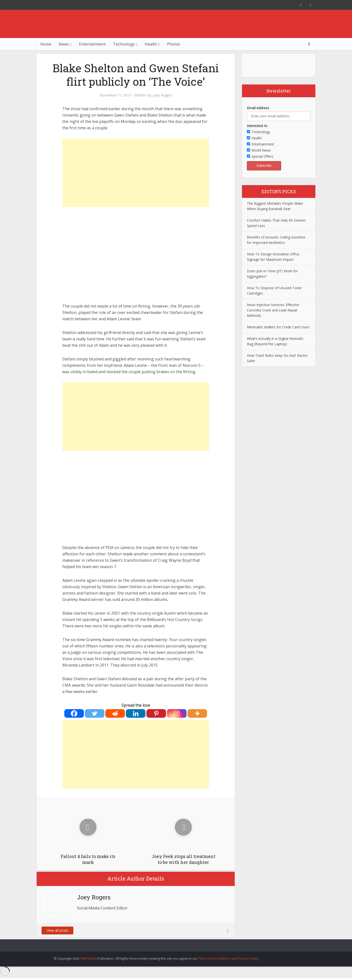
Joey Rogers (162, 95)
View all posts (57, 930)
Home (45, 44)
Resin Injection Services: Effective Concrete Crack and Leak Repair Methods (273, 310)
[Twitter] (94, 713)
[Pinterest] (156, 713)
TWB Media (88, 958)
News (64, 44)
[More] (197, 713)
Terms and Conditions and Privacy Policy (228, 958)
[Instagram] (177, 713)
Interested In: (257, 125)
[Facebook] (74, 713)
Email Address (258, 108)
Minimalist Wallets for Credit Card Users (278, 327)
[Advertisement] (135, 172)
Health (151, 44)
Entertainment (92, 44)
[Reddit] (115, 713)
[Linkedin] (135, 713)
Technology (124, 44)
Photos (173, 44)
